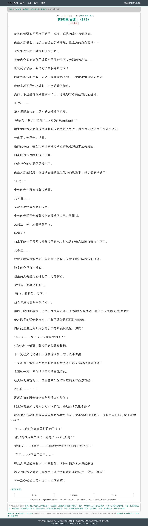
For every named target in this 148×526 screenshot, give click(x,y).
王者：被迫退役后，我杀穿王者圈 (111, 508)
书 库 (29, 3)
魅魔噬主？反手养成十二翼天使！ (35, 9)
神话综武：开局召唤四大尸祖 (23, 508)
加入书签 (73, 23)
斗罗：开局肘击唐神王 (114, 506)
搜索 (43, 3)
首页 (10, 9)
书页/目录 (74, 495)
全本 (36, 3)
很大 (91, 15)
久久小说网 (12, 3)
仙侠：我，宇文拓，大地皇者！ (37, 506)
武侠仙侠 (18, 9)
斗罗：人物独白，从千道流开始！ (91, 506)
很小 (82, 15)
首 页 (22, 3)
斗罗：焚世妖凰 (91, 508)
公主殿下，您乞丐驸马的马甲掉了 (64, 506)
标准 (86, 15)
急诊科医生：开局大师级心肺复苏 (49, 508)
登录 (134, 3)
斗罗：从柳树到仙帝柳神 (73, 508)
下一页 (113, 495)
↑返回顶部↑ (16, 489)
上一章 (34, 495)
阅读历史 (127, 3)
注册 (139, 3)
